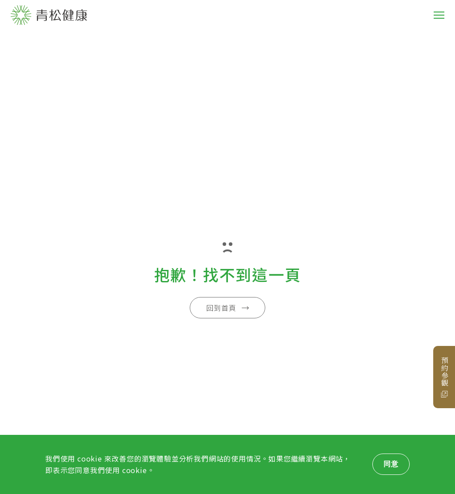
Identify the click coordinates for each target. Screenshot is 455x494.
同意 (391, 464)
